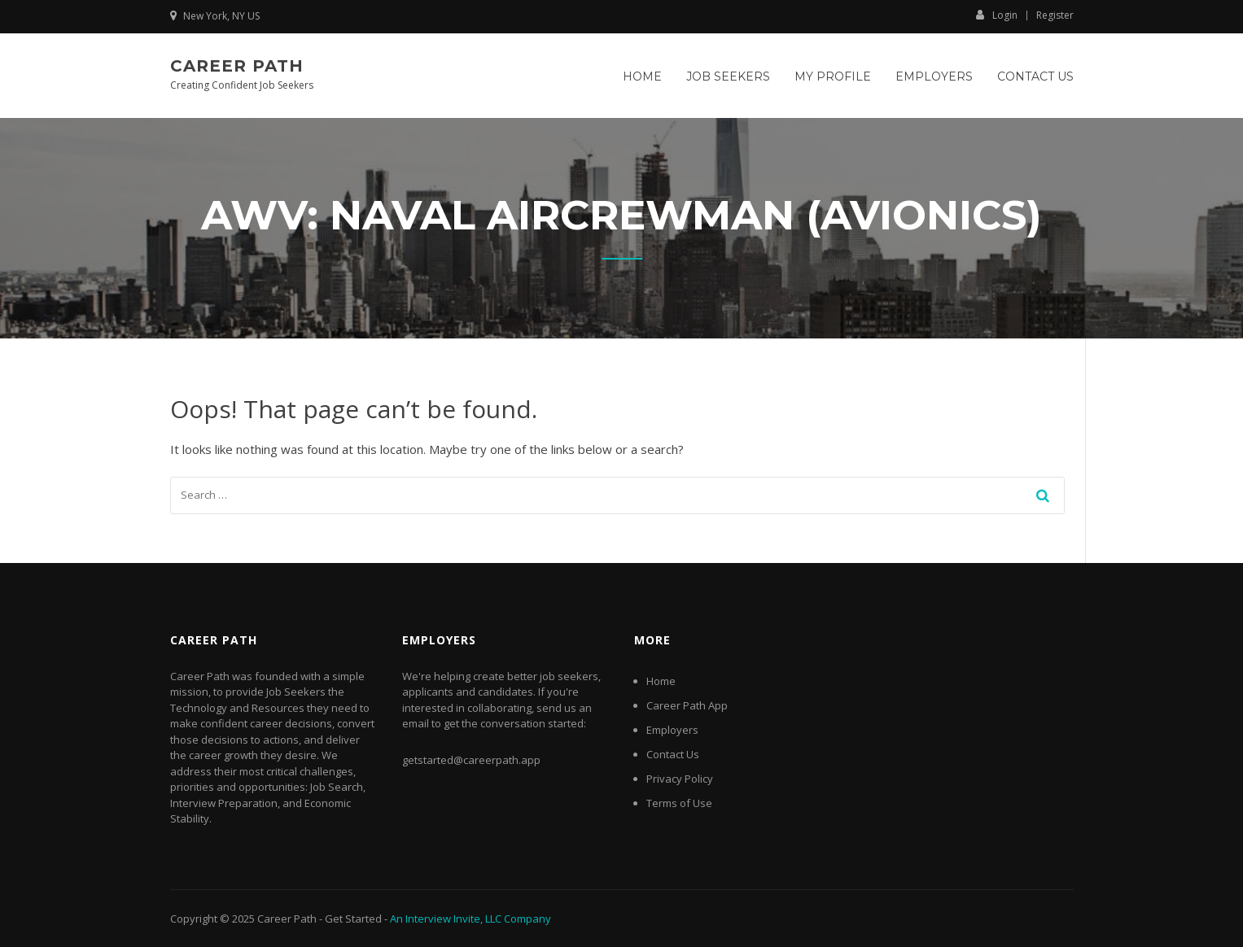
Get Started (353, 918)
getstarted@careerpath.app (471, 760)
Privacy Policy (679, 778)
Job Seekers (728, 76)
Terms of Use (679, 803)
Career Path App (687, 705)
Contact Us (1035, 76)
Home (642, 76)
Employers (934, 76)
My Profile (832, 76)
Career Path (237, 66)
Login (997, 14)
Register (1055, 15)
